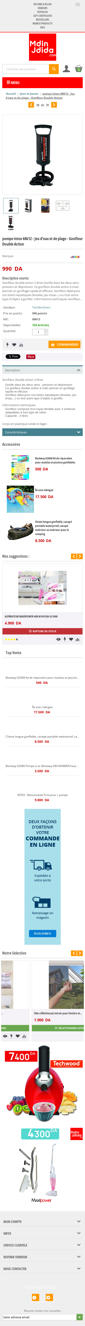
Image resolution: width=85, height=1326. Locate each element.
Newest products (42, 23)
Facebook (35, 1297)
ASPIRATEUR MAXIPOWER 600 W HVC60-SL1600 (31, 616)
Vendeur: (9, 307)
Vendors (42, 8)
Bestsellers (42, 20)
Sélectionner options (42, 1028)
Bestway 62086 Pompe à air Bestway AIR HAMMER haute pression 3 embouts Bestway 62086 (42, 766)
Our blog (42, 12)
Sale (42, 27)
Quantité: (9, 331)
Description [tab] (42, 369)
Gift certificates (42, 16)
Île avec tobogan (44, 490)
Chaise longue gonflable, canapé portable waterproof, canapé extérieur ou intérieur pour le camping (53, 528)
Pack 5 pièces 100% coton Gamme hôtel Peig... (30, 1013)
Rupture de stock (42, 631)
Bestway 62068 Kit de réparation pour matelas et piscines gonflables (55, 460)
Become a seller (42, 4)
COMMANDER (64, 344)
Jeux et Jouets (29, 94)
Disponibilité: (12, 325)
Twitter (49, 1297)
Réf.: (6, 319)
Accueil (11, 94)
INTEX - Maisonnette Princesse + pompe (42, 795)
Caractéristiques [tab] (42, 431)
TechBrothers (41, 307)
